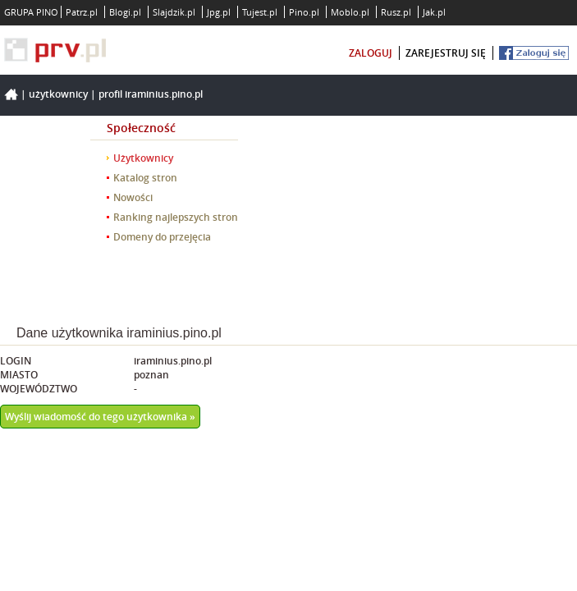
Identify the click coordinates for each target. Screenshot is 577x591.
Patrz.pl (82, 12)
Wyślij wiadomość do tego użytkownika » (100, 417)
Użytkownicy (58, 94)
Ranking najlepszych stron (175, 217)
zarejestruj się (445, 53)
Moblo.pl (350, 12)
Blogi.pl (125, 12)
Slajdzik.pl (174, 12)
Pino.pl (304, 12)
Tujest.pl (259, 12)
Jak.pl (434, 12)
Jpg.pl (219, 12)
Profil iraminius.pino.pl (150, 94)
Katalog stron (145, 178)
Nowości (133, 197)
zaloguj (370, 53)
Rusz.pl (396, 12)
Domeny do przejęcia (162, 237)
